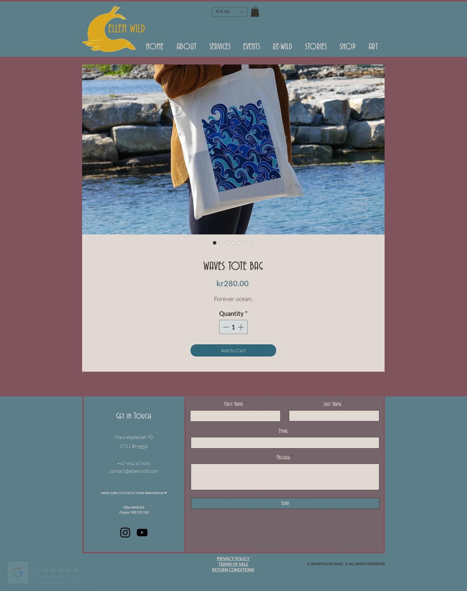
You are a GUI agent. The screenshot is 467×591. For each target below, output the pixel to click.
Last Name (332, 404)
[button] (252, 49)
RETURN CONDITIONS (233, 569)
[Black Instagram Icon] (125, 532)
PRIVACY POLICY (233, 558)
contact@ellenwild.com (133, 471)
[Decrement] (225, 327)
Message (283, 458)
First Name (233, 404)
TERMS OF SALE (233, 564)
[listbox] (229, 12)
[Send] (285, 503)
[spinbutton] (233, 327)
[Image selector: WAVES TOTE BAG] (215, 243)
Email (283, 431)
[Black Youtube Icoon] (142, 532)
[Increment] (241, 327)
